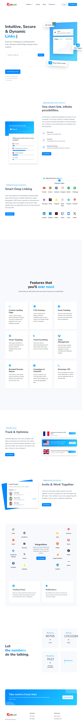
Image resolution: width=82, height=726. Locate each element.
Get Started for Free (12, 72)
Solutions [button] (29, 4)
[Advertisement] (41, 269)
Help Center (57, 716)
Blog (44, 4)
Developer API (58, 719)
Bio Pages (32, 719)
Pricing (38, 4)
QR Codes (32, 716)
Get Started (72, 4)
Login (64, 4)
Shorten (41, 55)
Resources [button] (52, 4)
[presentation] (18, 60)
